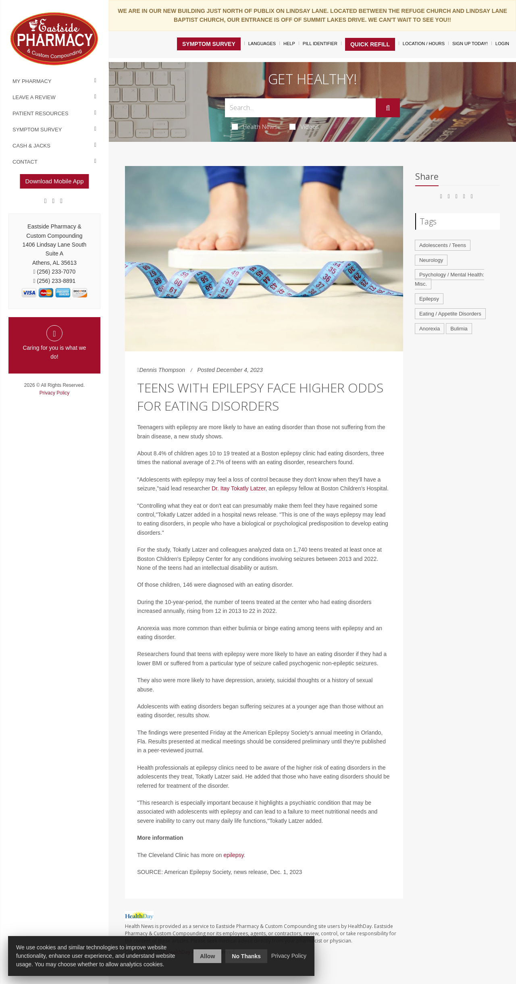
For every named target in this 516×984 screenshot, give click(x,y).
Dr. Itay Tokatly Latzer (239, 488)
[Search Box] (300, 107)
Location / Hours (424, 43)
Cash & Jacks (31, 146)
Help (289, 43)
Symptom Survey (37, 130)
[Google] (53, 201)
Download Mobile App (54, 181)
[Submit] (388, 108)
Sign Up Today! (470, 43)
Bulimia (459, 329)
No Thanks (246, 956)
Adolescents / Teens (442, 245)
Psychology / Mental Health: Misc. (449, 279)
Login (502, 43)
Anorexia (429, 329)
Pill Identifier (320, 43)
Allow (207, 956)
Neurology (431, 260)
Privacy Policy (55, 393)
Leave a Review (34, 97)
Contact (24, 162)
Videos (304, 126)
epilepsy (233, 855)
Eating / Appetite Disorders (450, 314)
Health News (254, 126)
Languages (262, 43)
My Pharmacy (32, 81)
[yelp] (61, 201)
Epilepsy (429, 299)
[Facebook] (45, 201)
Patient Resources (40, 113)
